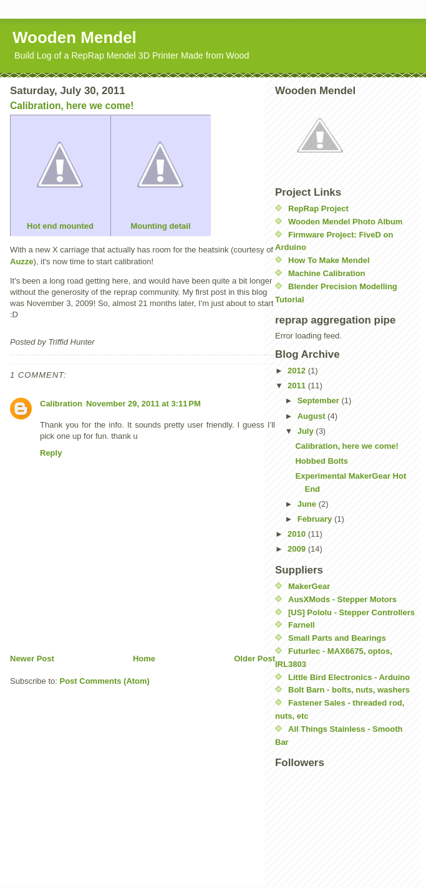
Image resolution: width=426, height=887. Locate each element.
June (308, 504)
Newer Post (32, 658)
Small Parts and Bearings (337, 638)
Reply (51, 453)
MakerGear (309, 586)
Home (144, 658)
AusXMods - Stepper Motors (342, 599)
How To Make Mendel (329, 260)
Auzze (22, 261)
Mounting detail (160, 175)
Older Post (254, 658)
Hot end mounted (60, 175)
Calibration (61, 403)
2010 (298, 534)
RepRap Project (318, 208)
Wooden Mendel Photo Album (345, 221)
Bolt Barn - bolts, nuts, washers (349, 689)
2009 (298, 549)
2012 (298, 370)
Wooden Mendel (74, 37)
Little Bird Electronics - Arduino (349, 677)
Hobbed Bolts (321, 461)
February (316, 519)
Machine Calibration (326, 273)
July (307, 431)
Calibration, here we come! (346, 446)
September (320, 400)
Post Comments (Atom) (105, 681)
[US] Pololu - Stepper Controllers (351, 612)
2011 (298, 385)
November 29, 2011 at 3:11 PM (143, 403)
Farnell (301, 625)
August (312, 416)
